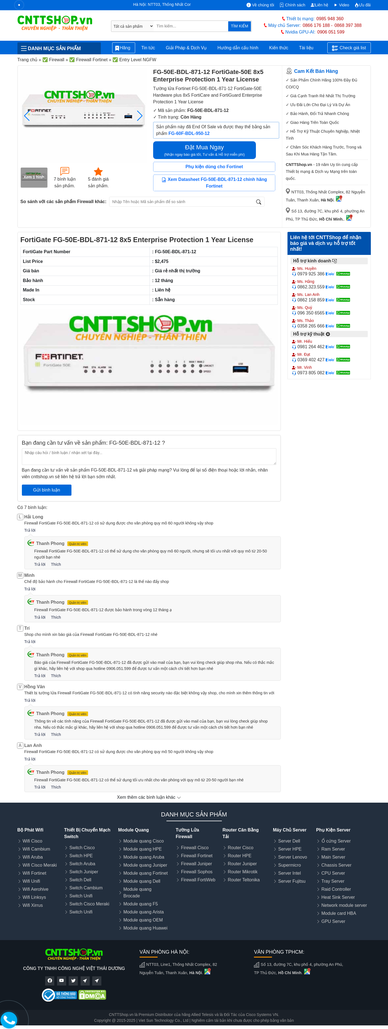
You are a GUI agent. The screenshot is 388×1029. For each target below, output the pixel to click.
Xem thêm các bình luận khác (149, 797)
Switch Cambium (86, 887)
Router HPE (239, 855)
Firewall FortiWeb (198, 879)
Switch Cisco (82, 847)
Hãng (124, 48)
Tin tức (148, 47)
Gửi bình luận (46, 490)
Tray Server (333, 881)
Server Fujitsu (292, 881)
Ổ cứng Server (336, 841)
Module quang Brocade (137, 892)
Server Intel (289, 873)
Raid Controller (336, 889)
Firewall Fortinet (197, 855)
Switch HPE (81, 855)
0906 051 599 (331, 32)
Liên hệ (319, 5)
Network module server (344, 905)
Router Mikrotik (243, 871)
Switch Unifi (81, 896)
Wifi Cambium (36, 849)
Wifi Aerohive (35, 889)
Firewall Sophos (197, 871)
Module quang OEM (143, 920)
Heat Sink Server (338, 897)
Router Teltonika (244, 879)
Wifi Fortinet (34, 873)
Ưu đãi (362, 5)
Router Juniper (242, 863)
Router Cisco (240, 847)
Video (341, 5)
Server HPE (290, 849)
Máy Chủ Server (290, 830)
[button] (140, 116)
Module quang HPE (143, 849)
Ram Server (333, 849)
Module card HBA (339, 913)
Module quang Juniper (145, 865)
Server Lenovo (292, 857)
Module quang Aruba (144, 857)
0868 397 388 (348, 25)
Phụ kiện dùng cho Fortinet (214, 166)
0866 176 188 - (318, 25)
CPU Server (333, 873)
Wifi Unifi (31, 881)
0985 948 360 (330, 18)
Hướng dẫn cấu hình (237, 47)
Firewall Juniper (196, 863)
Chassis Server (336, 865)
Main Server (333, 857)
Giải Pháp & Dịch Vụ (186, 47)
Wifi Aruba (33, 857)
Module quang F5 (141, 904)
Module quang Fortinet (146, 873)
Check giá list (349, 48)
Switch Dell (80, 879)
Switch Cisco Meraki (89, 904)
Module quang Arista (144, 912)
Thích (56, 564)
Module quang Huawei (146, 928)
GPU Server (333, 921)
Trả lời (29, 530)
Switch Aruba (82, 863)
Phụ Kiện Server (333, 830)
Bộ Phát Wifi (30, 830)
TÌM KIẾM (239, 26)
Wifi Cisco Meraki (40, 865)
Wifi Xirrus (33, 905)
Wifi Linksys (34, 897)
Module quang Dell (142, 881)
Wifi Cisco (32, 841)
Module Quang (133, 830)
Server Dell (289, 841)
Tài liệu (309, 47)
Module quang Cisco (144, 841)
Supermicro (289, 865)
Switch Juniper (84, 871)
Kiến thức (278, 47)
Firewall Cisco (195, 847)
